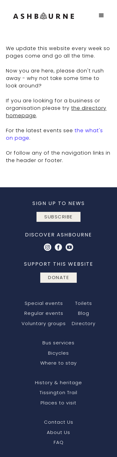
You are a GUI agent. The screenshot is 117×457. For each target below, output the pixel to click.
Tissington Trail (58, 392)
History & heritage (58, 382)
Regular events (43, 313)
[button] (101, 15)
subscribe (58, 216)
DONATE (58, 277)
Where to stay (58, 363)
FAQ (59, 442)
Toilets (83, 303)
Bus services (58, 342)
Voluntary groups (44, 323)
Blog (83, 313)
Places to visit (58, 402)
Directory (83, 323)
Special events (44, 303)
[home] (49, 15)
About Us (58, 432)
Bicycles (58, 353)
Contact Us (58, 422)
